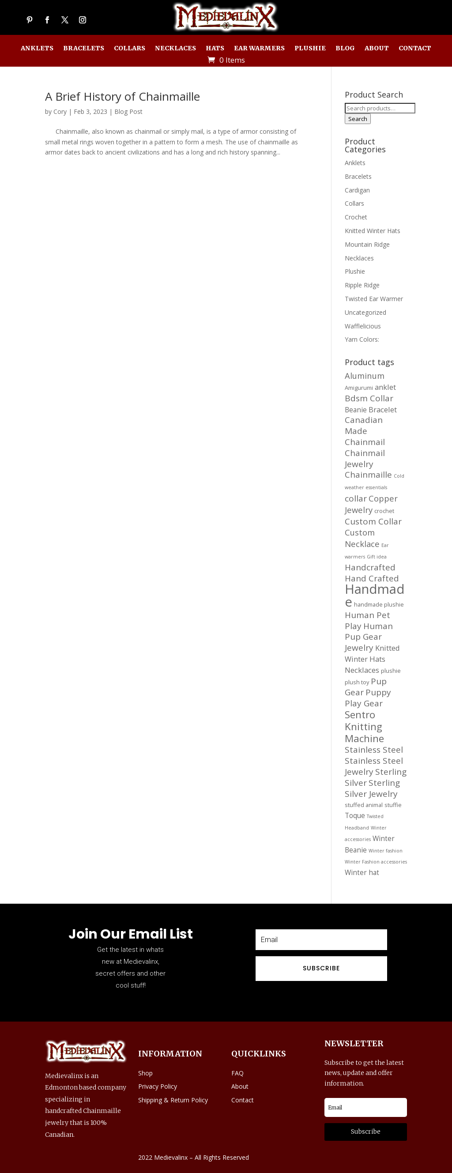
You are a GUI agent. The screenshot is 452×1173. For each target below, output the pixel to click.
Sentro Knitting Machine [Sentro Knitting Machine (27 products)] (364, 726)
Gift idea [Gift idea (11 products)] (377, 557)
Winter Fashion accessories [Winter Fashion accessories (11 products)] (376, 862)
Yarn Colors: (362, 339)
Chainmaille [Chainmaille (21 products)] (368, 474)
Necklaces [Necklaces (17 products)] (362, 670)
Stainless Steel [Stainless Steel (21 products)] (374, 749)
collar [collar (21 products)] (356, 498)
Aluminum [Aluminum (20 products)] (364, 375)
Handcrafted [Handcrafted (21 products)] (370, 567)
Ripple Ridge (362, 285)
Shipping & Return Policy (173, 1100)
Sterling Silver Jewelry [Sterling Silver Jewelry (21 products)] (372, 788)
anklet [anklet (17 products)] (385, 387)
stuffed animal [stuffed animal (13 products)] (364, 805)
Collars (129, 48)
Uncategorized (365, 312)
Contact (415, 48)
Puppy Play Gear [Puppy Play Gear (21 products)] (368, 697)
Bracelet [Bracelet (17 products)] (383, 409)
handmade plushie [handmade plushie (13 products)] (379, 604)
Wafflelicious (363, 326)
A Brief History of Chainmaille (122, 96)
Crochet (356, 217)
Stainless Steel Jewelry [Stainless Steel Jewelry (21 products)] (374, 766)
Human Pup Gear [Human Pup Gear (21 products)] (369, 631)
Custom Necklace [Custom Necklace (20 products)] (362, 538)
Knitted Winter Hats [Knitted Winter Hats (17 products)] (372, 653)
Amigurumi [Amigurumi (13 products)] (359, 388)
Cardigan (357, 190)
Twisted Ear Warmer (374, 298)
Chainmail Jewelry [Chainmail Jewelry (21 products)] (365, 458)
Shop (145, 1073)
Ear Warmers (259, 48)
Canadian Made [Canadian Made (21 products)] (364, 425)
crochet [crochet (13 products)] (384, 511)
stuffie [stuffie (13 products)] (393, 805)
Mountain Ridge (367, 244)
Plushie (310, 48)
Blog (345, 48)
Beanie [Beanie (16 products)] (356, 410)
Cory (60, 111)
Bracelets (83, 48)
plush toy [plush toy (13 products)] (357, 682)
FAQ (237, 1073)
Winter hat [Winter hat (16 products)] (362, 872)
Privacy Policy (157, 1086)
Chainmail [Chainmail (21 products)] (365, 442)
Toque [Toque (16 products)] (355, 815)
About (377, 48)
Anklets (37, 48)
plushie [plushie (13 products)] (391, 671)
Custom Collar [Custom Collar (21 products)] (373, 521)
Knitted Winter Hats (372, 230)
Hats (215, 48)
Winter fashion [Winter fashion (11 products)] (386, 851)
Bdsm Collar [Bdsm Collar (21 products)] (369, 398)
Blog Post (128, 111)
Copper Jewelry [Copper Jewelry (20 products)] (371, 504)
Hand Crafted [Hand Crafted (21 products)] (372, 578)
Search (357, 119)
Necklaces (175, 48)
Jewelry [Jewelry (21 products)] (359, 647)
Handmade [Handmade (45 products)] (375, 595)
